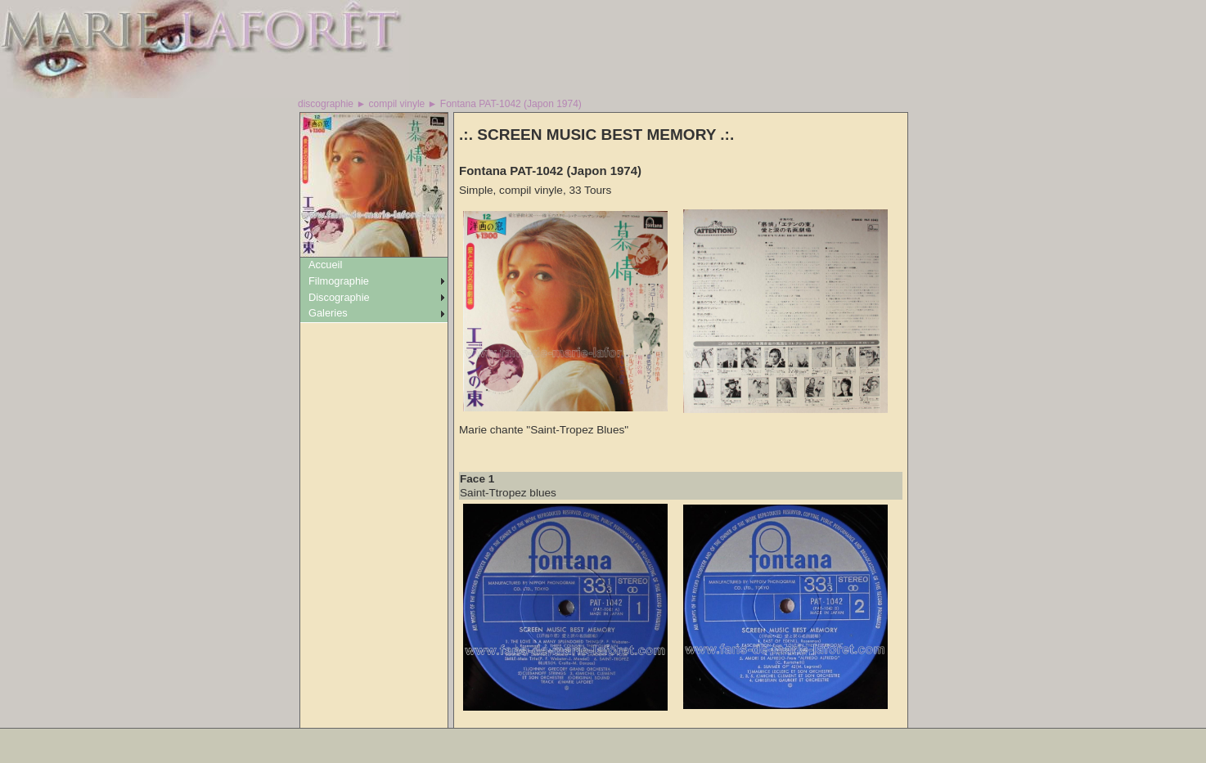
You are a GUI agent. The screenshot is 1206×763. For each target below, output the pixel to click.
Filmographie (338, 281)
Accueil (325, 264)
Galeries (328, 313)
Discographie (339, 297)
